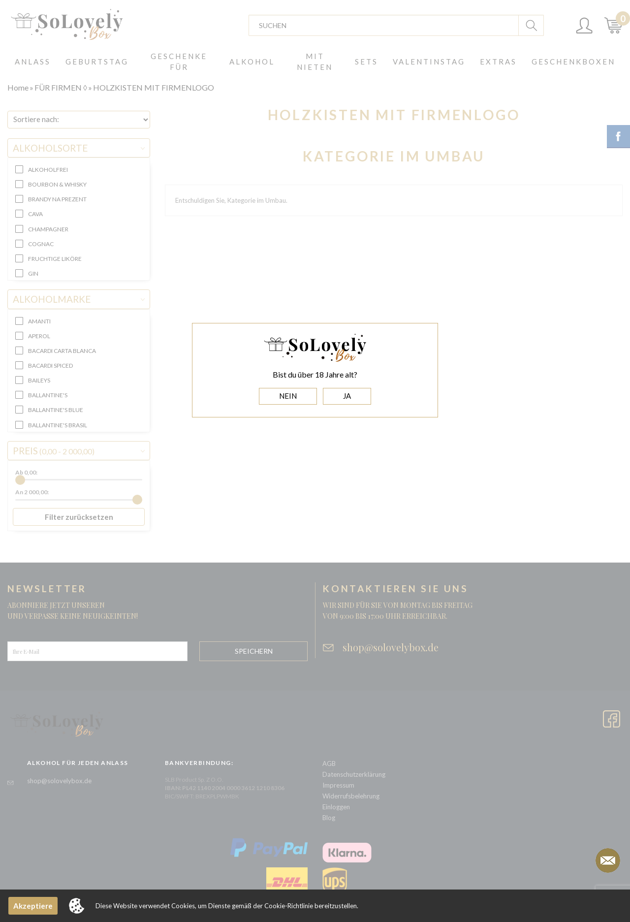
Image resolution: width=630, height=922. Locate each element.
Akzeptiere (33, 905)
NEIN (288, 395)
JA (347, 395)
